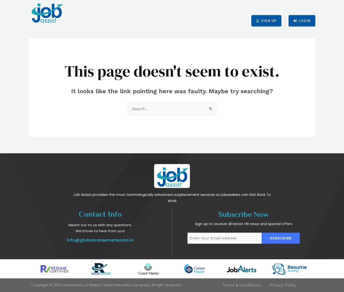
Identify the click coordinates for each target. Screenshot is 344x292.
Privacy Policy (283, 285)
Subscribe (281, 238)
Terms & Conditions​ (241, 285)
